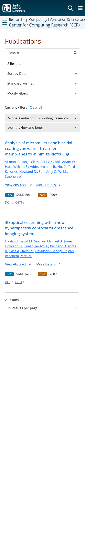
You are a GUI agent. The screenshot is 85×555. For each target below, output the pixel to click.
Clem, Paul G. (41, 162)
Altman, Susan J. (17, 162)
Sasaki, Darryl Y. (21, 251)
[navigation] (42, 308)
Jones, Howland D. (23, 171)
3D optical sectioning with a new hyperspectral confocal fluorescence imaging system (39, 228)
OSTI (20, 202)
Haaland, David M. (19, 241)
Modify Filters (23, 93)
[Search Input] (42, 52)
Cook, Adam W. (64, 162)
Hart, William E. (16, 166)
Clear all (36, 107)
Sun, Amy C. (48, 171)
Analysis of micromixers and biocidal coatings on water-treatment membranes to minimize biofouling (38, 148)
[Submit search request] (75, 52)
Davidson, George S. (50, 251)
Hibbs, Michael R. (43, 166)
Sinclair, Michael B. (48, 241)
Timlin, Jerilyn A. (36, 246)
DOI (9, 202)
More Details (48, 185)
